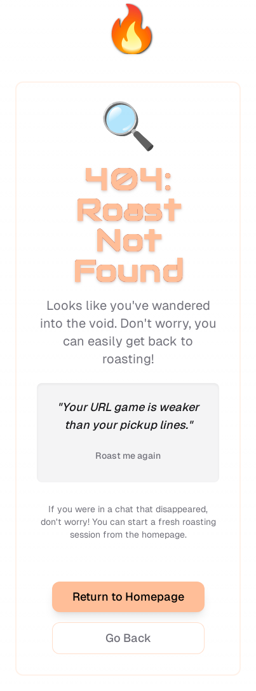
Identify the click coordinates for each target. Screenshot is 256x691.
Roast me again (128, 455)
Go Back (128, 638)
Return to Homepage (128, 596)
